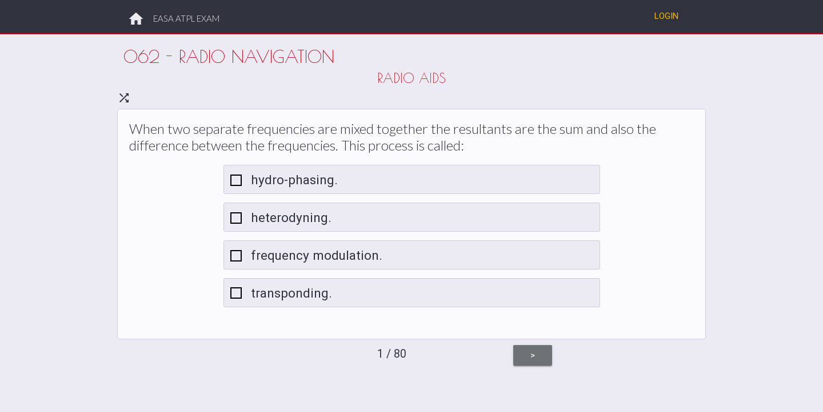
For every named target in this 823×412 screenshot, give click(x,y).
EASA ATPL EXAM (186, 18)
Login (666, 15)
